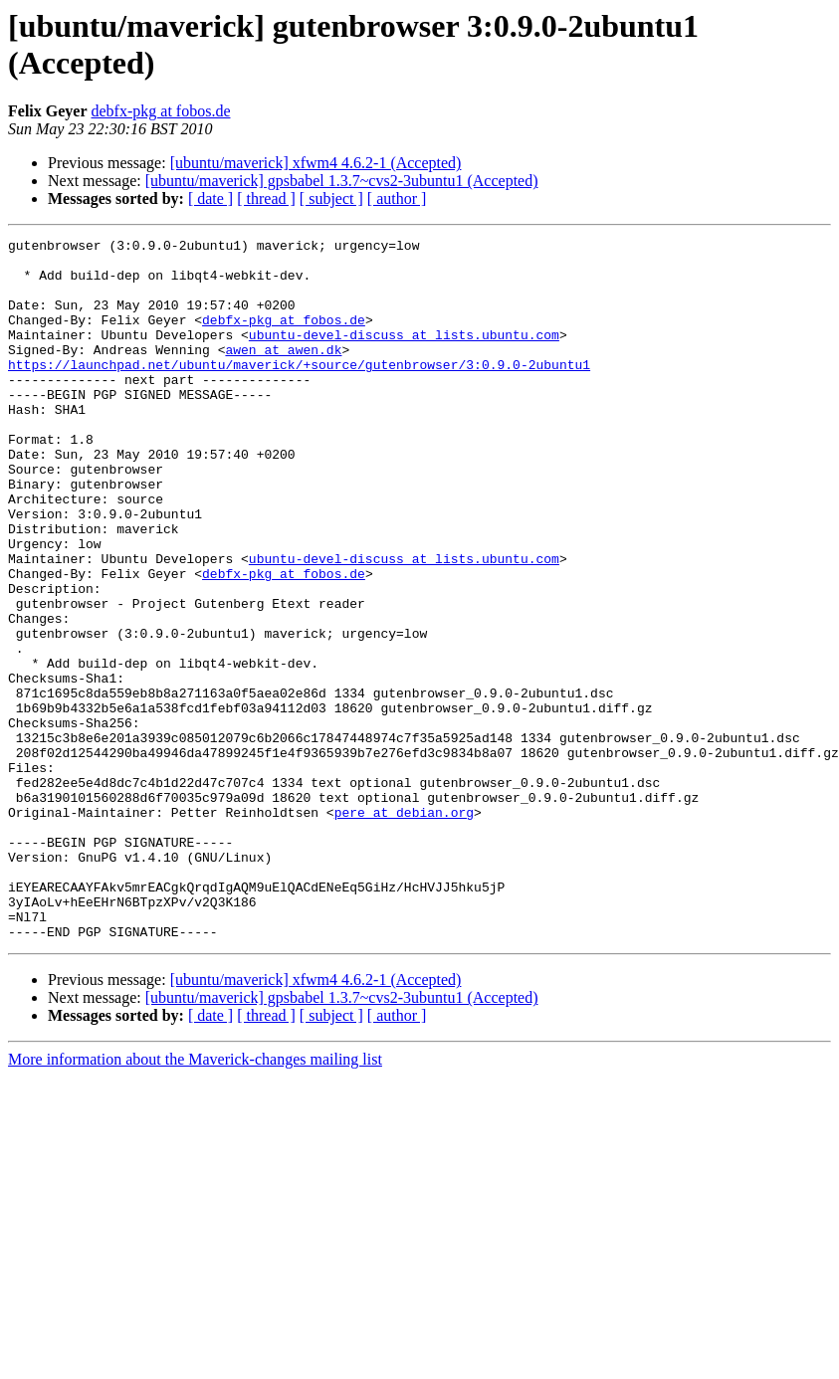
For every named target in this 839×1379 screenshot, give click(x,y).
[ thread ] (266, 198)
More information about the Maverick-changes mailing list (195, 1199)
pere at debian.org (404, 928)
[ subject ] (331, 198)
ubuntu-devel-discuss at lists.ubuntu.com (404, 355)
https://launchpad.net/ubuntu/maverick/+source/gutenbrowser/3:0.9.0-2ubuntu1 (299, 391)
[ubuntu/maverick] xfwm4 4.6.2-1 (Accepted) (316, 162)
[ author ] (397, 198)
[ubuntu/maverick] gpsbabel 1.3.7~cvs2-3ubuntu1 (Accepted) (341, 180)
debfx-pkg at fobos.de (161, 110)
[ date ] (210, 198)
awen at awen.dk (283, 373)
